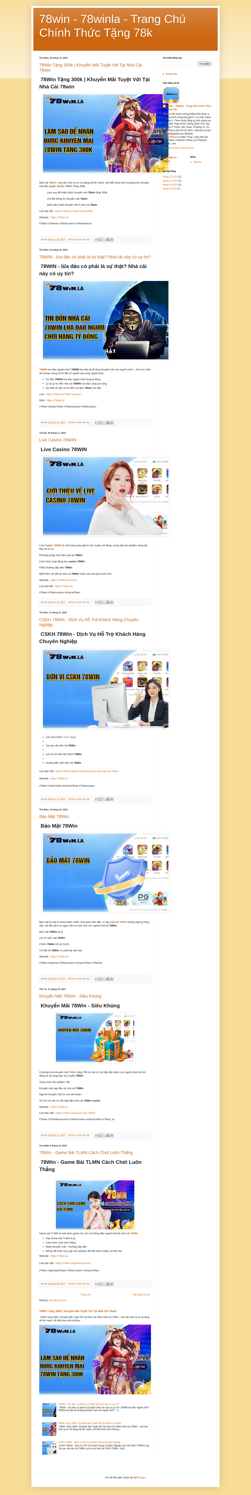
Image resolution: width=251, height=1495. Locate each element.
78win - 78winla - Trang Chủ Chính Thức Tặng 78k (189, 108)
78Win (52, 182)
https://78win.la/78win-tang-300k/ (74, 211)
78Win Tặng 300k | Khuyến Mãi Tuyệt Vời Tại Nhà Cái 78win (78, 1311)
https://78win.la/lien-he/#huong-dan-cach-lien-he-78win (87, 771)
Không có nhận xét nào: (79, 239)
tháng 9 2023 (169, 188)
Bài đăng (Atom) (57, 1300)
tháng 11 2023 (170, 180)
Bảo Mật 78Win (54, 816)
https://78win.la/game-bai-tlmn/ (73, 1263)
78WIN (43, 369)
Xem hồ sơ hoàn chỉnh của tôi (178, 148)
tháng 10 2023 (170, 184)
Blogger (142, 1477)
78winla (197, 162)
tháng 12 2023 (170, 176)
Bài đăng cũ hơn (141, 1294)
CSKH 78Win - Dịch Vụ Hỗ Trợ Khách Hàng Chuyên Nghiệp (89, 1442)
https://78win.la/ (60, 217)
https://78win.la (63, 586)
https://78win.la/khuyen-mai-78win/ (75, 1112)
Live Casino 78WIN (57, 439)
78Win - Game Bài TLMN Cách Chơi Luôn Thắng (86, 1152)
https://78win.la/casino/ (64, 580)
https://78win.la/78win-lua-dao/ (63, 394)
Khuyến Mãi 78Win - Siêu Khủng (70, 996)
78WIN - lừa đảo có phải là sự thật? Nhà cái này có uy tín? (95, 256)
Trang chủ (85, 1294)
